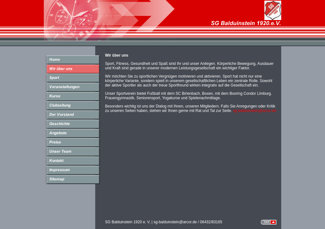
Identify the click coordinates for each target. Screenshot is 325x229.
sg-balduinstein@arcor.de (254, 110)
